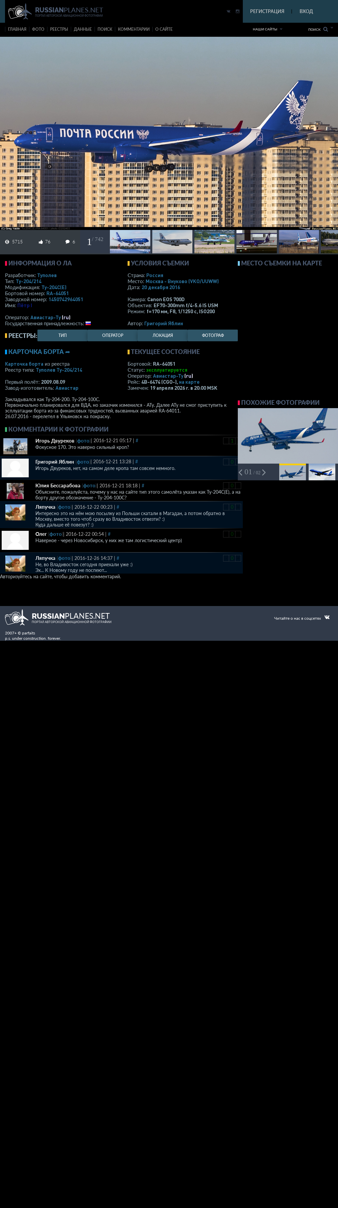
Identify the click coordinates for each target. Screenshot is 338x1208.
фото (38, 29)
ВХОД (306, 11)
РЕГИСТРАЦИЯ (267, 11)
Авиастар (66, 388)
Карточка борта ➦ (39, 351)
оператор (112, 335)
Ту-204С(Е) (53, 287)
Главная (17, 29)
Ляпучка (45, 507)
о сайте (164, 29)
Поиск (318, 29)
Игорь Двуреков (54, 441)
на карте (189, 382)
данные (83, 29)
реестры (59, 29)
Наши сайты (265, 29)
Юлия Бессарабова (57, 485)
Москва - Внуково (182, 281)
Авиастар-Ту (45, 317)
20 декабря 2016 (161, 287)
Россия (154, 275)
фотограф (213, 335)
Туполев (47, 275)
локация (163, 335)
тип (62, 335)
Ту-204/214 (28, 281)
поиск (105, 29)
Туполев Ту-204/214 (59, 370)
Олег (41, 534)
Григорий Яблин (163, 323)
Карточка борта (24, 364)
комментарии (134, 29)
